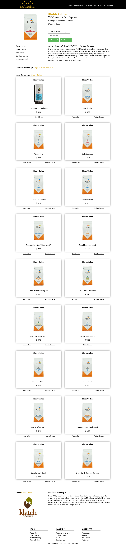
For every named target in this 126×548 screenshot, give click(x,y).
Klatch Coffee (36, 75)
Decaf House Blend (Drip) (38, 291)
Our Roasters (35, 535)
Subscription (80, 5)
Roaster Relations (63, 533)
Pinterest (85, 540)
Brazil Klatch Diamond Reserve (87, 473)
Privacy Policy (35, 537)
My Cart (110, 5)
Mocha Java (38, 154)
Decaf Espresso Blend (87, 245)
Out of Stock (38, 117)
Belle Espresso (87, 154)
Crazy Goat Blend (39, 199)
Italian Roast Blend (38, 382)
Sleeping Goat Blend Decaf (87, 427)
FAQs (58, 537)
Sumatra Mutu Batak (38, 473)
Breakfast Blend (87, 199)
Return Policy (35, 540)
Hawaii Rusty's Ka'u (87, 336)
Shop (70, 5)
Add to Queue (66, 40)
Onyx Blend (87, 382)
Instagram (86, 537)
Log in (102, 5)
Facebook (86, 533)
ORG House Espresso (87, 291)
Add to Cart (54, 40)
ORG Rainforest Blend (38, 336)
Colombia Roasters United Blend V (38, 245)
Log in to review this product (44, 68)
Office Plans (61, 535)
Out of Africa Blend (38, 427)
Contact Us (60, 540)
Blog (96, 5)
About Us (33, 533)
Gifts (90, 5)
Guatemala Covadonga (39, 108)
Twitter (85, 535)
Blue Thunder (87, 108)
